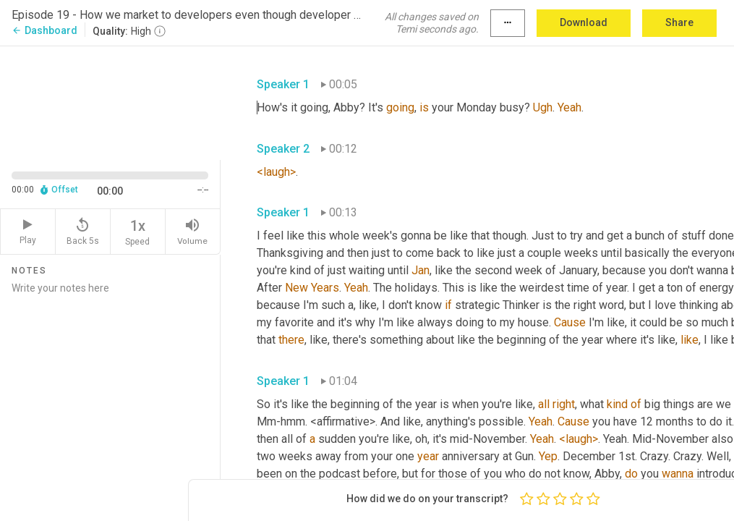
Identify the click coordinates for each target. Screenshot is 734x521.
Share (679, 22)
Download (583, 22)
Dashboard (44, 30)
